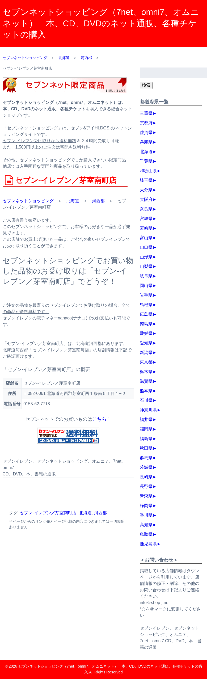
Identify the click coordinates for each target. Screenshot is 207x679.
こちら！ (101, 419)
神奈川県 (148, 410)
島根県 (146, 304)
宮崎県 (146, 228)
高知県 (146, 524)
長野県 (146, 486)
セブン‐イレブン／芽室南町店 (48, 513)
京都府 (146, 123)
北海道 (72, 201)
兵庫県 (146, 142)
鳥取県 (146, 534)
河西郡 (98, 201)
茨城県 (146, 467)
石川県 (146, 400)
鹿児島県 (148, 544)
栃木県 (146, 371)
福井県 (146, 419)
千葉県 (146, 161)
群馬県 (146, 458)
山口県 (146, 247)
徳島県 (146, 324)
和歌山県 (148, 170)
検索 (146, 85)
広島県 (146, 314)
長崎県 (146, 477)
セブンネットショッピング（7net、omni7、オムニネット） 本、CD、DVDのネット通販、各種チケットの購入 (101, 23)
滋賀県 (146, 381)
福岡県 (146, 429)
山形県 (146, 257)
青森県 (146, 496)
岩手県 (146, 295)
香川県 (146, 515)
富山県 (146, 237)
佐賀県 (146, 132)
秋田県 (146, 448)
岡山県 (146, 285)
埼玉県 (146, 180)
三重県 (146, 113)
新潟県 (146, 352)
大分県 (146, 190)
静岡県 (146, 505)
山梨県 (146, 266)
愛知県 (146, 343)
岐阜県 (146, 276)
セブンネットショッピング (28, 201)
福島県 (146, 438)
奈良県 (146, 209)
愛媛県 (146, 333)
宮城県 (146, 218)
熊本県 (146, 391)
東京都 (146, 362)
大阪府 (146, 199)
